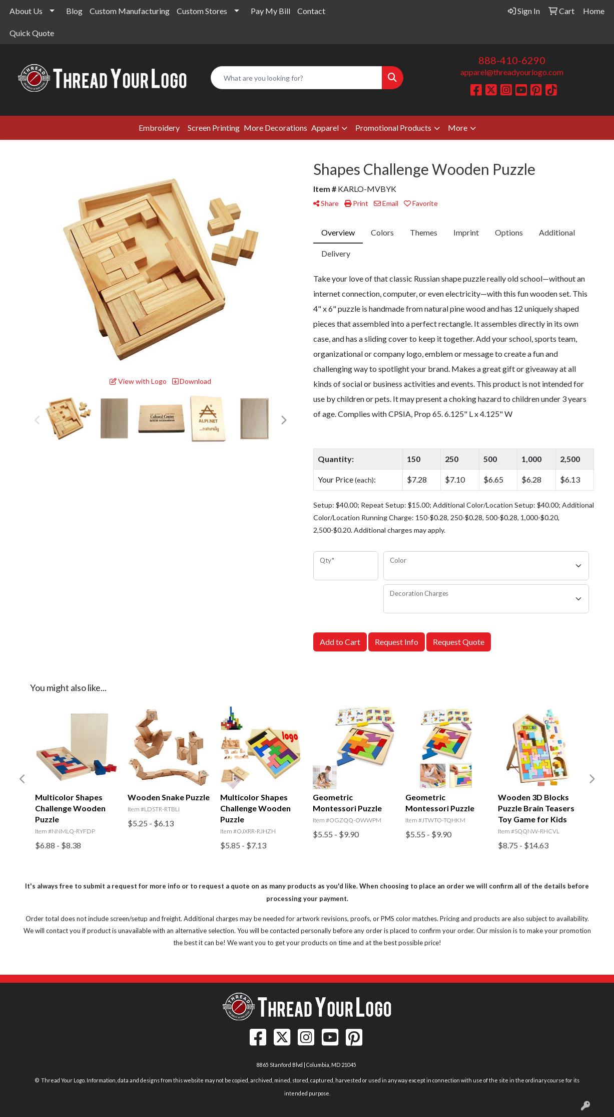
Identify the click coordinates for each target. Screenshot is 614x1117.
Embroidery (159, 127)
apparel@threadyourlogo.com (511, 72)
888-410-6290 (511, 60)
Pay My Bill (270, 11)
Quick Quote (32, 33)
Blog (74, 11)
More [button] (457, 127)
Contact (311, 11)
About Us (26, 11)
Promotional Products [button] (393, 127)
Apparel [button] (325, 127)
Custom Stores (202, 11)
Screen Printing (214, 127)
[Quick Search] (296, 77)
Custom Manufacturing (130, 11)
